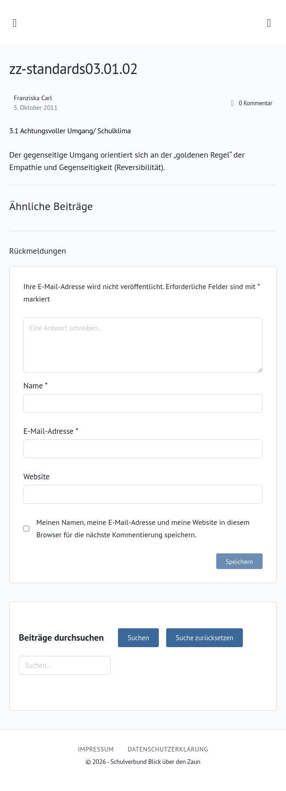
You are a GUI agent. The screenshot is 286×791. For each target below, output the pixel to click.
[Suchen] (269, 23)
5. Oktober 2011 (35, 107)
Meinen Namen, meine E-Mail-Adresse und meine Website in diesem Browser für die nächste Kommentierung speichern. (143, 528)
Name (35, 386)
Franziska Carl (33, 98)
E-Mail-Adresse (51, 431)
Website (36, 477)
